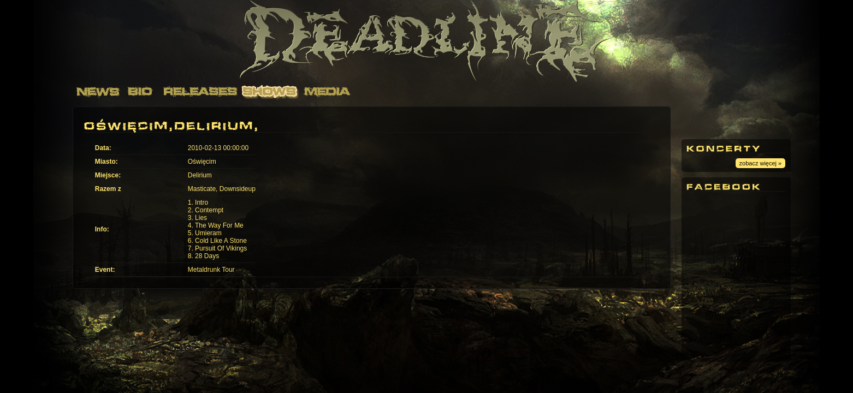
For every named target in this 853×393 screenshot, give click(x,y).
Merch (518, 91)
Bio (140, 91)
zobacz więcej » (760, 163)
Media (327, 91)
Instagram (761, 120)
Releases (199, 91)
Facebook (731, 120)
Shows (270, 91)
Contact (394, 91)
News (98, 91)
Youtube (701, 120)
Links (460, 91)
